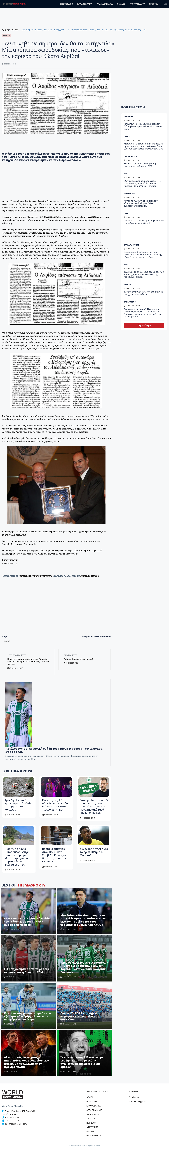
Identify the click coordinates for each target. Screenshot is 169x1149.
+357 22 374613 (12, 1121)
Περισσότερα (144, 325)
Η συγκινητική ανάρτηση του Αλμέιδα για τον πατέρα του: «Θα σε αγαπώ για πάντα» (28, 661)
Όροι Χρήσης (134, 1097)
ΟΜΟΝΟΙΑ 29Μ (130, 156)
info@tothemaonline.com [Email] (16, 1124)
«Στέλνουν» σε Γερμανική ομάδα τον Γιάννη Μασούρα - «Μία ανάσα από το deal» (53, 750)
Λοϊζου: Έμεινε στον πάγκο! (78, 659)
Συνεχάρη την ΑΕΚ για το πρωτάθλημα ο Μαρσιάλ (94, 852)
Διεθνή (7, 641)
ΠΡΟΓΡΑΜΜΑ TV (137, 4)
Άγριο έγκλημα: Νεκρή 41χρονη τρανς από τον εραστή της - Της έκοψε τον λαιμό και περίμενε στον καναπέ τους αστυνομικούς (143, 313)
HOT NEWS (91, 1123)
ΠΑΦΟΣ (127, 136)
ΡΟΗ (133, 107)
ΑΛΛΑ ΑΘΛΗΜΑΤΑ (105, 4)
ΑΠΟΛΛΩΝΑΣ (129, 193)
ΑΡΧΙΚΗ (89, 1097)
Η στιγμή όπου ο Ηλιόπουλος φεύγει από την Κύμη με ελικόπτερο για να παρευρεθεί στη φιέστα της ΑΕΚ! (17, 856)
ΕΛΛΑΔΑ (127, 284)
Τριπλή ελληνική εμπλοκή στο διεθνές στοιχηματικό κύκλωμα (18, 804)
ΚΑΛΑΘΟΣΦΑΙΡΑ (84, 4)
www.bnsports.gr (10, 563)
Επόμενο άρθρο (71, 655)
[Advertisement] (144, 236)
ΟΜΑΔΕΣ (121, 4)
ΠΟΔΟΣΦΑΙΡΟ (66, 4)
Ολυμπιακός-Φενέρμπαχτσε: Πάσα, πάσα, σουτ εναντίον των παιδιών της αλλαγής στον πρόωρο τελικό (26, 1062)
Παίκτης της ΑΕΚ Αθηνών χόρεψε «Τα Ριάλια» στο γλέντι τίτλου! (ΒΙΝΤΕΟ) (55, 804)
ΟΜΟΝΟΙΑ (128, 117)
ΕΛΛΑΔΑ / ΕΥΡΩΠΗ (132, 245)
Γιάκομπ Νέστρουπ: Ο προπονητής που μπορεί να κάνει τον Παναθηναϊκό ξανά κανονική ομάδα (94, 806)
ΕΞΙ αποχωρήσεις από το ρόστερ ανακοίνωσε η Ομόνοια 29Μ (26, 970)
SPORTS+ (153, 4)
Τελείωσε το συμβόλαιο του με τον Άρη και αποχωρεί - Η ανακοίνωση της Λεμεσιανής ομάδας (81, 1062)
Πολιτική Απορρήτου (138, 1101)
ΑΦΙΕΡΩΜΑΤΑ (92, 1127)
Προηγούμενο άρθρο (16, 655)
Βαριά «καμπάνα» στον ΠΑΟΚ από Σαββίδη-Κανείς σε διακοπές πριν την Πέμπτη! (54, 855)
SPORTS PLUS (130, 302)
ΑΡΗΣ (126, 174)
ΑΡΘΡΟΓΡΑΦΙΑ (92, 1114)
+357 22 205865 (12, 1117)
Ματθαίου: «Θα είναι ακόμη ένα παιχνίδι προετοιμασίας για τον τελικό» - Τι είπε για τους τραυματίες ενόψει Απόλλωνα (83, 919)
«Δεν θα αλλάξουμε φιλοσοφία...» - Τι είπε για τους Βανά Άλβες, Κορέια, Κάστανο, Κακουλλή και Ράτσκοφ (84, 967)
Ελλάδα (14, 30)
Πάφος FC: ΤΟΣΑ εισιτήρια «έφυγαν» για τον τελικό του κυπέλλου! (80, 1016)
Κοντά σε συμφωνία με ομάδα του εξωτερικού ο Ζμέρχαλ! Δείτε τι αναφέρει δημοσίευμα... (27, 1016)
